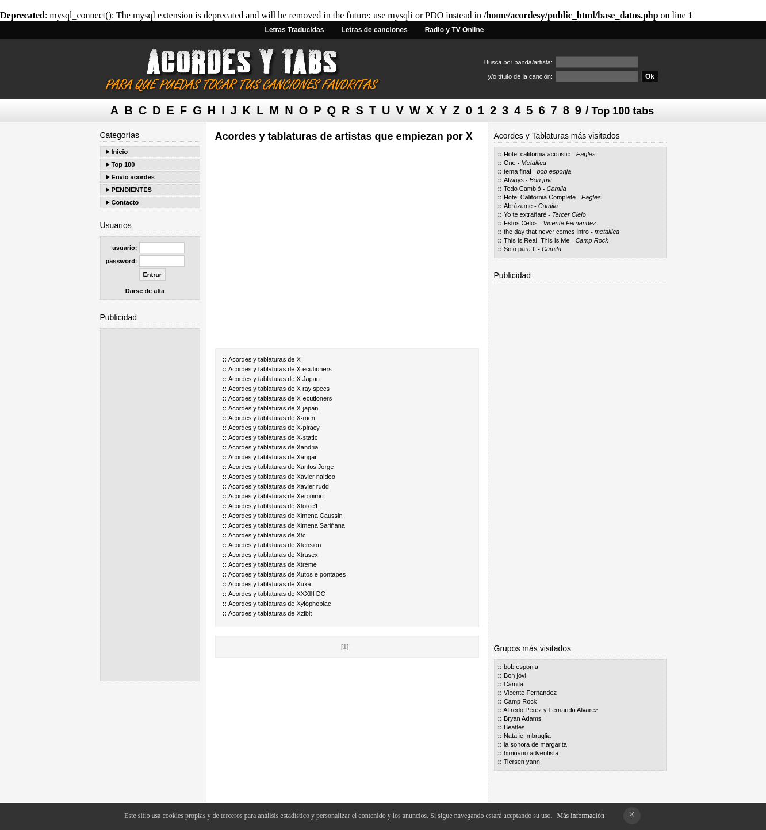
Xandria (308, 447)
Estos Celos (521, 223)
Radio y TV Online (454, 30)
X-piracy (308, 427)
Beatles (514, 727)
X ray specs (313, 388)
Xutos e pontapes (321, 574)
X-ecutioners (314, 398)
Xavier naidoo (316, 476)
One (510, 162)
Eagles (586, 154)
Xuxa (304, 584)
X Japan (308, 378)
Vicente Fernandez (569, 223)
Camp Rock (591, 240)
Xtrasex (307, 554)
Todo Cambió (522, 188)
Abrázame (518, 205)
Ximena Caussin (320, 515)
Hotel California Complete (540, 197)
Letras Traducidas (294, 30)
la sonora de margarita (535, 744)
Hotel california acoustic (537, 154)
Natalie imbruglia (527, 735)
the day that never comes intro (546, 231)
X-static (307, 437)
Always (514, 179)
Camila (556, 188)
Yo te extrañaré (525, 214)
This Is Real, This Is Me (537, 240)
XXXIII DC (311, 593)
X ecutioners (314, 369)
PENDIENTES (132, 189)
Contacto (125, 202)
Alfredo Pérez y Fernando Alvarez (550, 709)
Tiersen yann (522, 761)
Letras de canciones (374, 30)
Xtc (301, 535)
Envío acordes (133, 177)
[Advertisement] (150, 504)
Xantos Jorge (315, 466)
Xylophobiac (314, 603)
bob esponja (554, 171)
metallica (607, 231)
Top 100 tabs (623, 111)
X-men (306, 417)
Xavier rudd (313, 486)
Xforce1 (308, 505)
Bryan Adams (522, 718)
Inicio (120, 151)
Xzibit (304, 613)
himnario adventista (531, 753)
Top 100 (123, 164)
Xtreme (307, 564)
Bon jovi (541, 179)
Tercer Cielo (569, 214)
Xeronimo (310, 496)
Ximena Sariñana (321, 525)
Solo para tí (520, 248)
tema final (517, 171)
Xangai (306, 457)
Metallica (533, 162)
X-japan (308, 408)
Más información (580, 816)
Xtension (309, 544)
